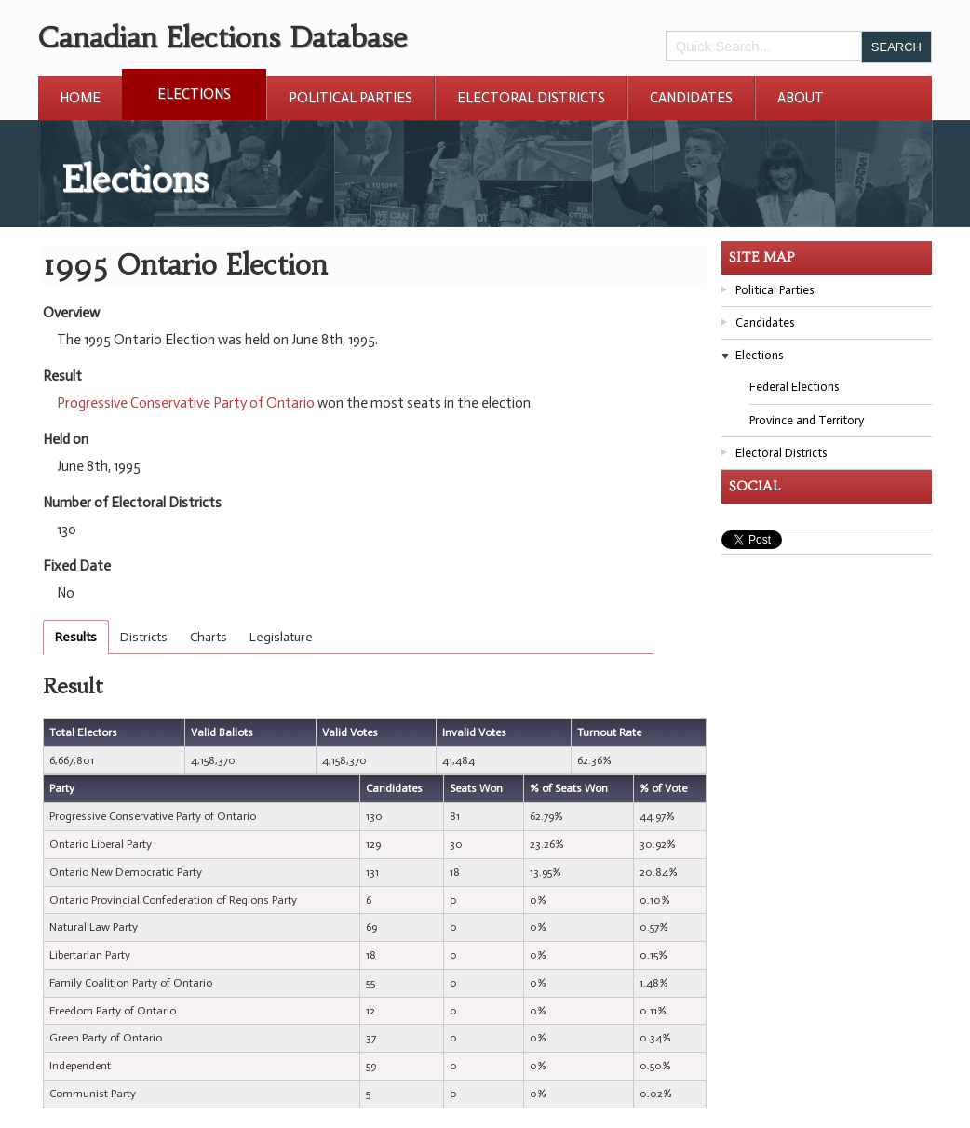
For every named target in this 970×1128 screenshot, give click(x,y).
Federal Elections (794, 387)
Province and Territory (806, 420)
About (800, 97)
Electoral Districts (531, 97)
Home (80, 97)
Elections (194, 94)
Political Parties (350, 97)
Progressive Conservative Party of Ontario (186, 403)
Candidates (691, 97)
